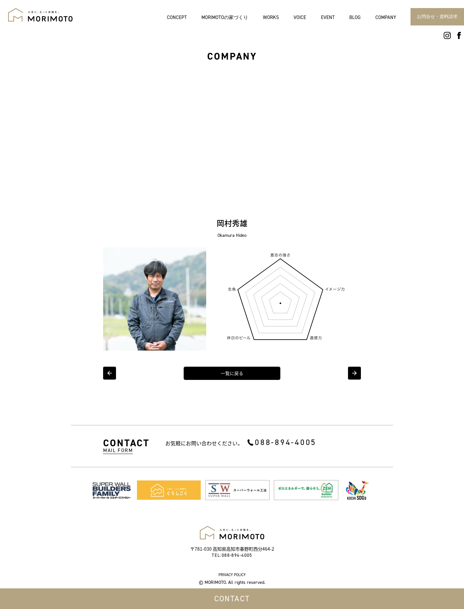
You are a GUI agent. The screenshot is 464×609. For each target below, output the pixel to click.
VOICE (300, 17)
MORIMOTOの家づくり (224, 17)
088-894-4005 (285, 442)
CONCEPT (177, 17)
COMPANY (385, 17)
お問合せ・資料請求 (437, 17)
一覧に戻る (232, 373)
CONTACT (232, 599)
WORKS (271, 17)
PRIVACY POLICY (232, 574)
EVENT (328, 17)
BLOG (355, 17)
